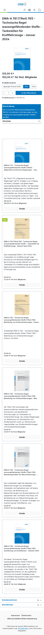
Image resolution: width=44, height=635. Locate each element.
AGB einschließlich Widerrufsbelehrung (22, 619)
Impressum (15, 615)
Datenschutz (26, 615)
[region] (22, 58)
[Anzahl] (8, 93)
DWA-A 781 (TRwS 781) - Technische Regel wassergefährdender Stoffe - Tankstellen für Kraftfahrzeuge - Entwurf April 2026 (21, 243)
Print (33, 87)
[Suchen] (24, 10)
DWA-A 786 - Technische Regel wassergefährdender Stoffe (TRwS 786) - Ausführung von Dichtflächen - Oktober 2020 (21, 548)
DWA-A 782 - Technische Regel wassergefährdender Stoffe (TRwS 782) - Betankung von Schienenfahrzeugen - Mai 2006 (20, 396)
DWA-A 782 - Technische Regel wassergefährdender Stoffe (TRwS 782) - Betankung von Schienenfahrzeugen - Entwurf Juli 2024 (22, 320)
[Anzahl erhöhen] (12, 93)
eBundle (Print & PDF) (12, 87)
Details (22, 209)
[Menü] (4, 10)
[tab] (21, 111)
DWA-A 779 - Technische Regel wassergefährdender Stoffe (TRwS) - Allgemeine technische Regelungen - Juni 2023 (20, 167)
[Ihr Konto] (34, 10)
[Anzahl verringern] (4, 93)
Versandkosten (23, 628)
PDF (26, 87)
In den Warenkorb (28, 93)
